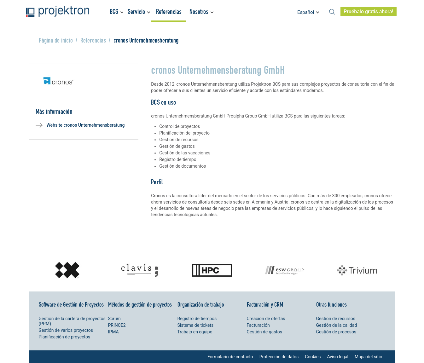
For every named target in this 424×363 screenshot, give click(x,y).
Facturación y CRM (265, 304)
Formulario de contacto (230, 356)
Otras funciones (331, 304)
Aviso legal (337, 356)
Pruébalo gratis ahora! (368, 11)
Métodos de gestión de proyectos (140, 304)
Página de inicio (56, 40)
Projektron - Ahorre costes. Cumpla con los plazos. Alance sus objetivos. (57, 11)
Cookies (313, 356)
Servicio (136, 11)
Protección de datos (279, 356)
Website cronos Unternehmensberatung (86, 125)
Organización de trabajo (200, 304)
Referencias (169, 11)
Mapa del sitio (368, 356)
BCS (114, 11)
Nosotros (198, 11)
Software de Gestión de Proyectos (71, 304)
